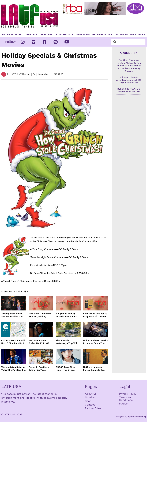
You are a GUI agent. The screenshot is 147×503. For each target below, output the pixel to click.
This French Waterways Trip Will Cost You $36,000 (66, 342)
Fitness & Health (83, 34)
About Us (91, 393)
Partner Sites (93, 408)
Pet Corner (137, 34)
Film (10, 34)
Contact (90, 404)
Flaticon (124, 403)
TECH (42, 34)
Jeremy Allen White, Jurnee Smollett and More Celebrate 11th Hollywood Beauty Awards (12, 315)
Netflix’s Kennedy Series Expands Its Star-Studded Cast (93, 368)
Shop (88, 401)
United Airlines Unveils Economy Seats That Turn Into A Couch (95, 342)
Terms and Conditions (126, 398)
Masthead (91, 397)
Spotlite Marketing (137, 416)
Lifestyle (30, 34)
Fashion (64, 34)
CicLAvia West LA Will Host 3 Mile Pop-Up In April (13, 342)
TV (3, 34)
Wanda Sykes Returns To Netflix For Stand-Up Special (13, 368)
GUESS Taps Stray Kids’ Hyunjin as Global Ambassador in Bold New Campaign (68, 368)
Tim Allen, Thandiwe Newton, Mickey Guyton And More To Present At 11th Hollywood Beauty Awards (40, 315)
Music (18, 34)
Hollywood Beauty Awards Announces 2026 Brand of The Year (66, 315)
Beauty (52, 34)
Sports (102, 34)
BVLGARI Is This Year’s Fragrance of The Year (95, 315)
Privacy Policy (127, 393)
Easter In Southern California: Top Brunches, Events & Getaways (39, 368)
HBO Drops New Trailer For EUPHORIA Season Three (40, 342)
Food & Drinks (118, 34)
